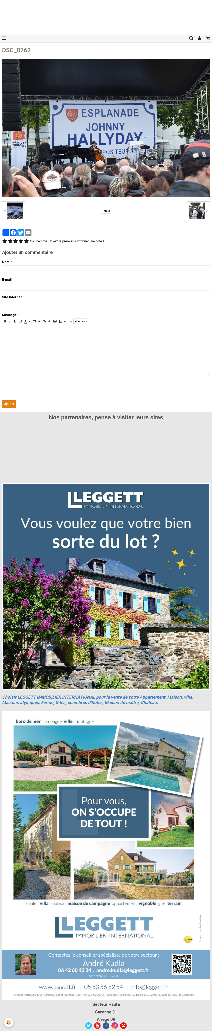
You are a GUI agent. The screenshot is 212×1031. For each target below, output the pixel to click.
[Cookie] (8, 1022)
